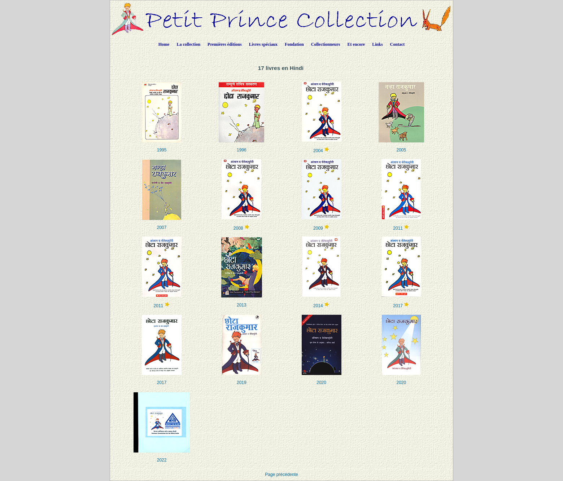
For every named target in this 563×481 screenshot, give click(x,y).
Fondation (294, 44)
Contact (397, 44)
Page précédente (281, 474)
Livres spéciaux (263, 44)
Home (164, 44)
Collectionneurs (325, 44)
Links (377, 44)
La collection (188, 44)
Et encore (356, 44)
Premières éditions (225, 44)
